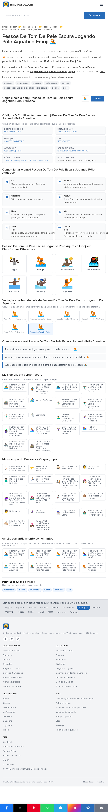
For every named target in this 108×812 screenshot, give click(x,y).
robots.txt (101, 782)
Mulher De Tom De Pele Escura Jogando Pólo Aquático (92, 554)
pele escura (51, 83)
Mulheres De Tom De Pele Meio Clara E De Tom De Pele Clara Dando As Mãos (14, 499)
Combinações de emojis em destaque (75, 698)
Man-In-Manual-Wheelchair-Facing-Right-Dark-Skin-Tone (66, 496)
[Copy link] (87, 808)
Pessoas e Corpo (30, 27)
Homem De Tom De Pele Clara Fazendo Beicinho (14, 479)
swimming (35, 590)
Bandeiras (8, 655)
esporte (37, 83)
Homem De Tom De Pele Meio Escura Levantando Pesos (93, 403)
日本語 (21, 612)
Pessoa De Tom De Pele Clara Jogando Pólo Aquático (40, 554)
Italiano (55, 607)
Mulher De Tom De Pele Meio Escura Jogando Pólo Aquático (40, 430)
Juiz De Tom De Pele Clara (66, 467)
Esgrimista (37, 415)
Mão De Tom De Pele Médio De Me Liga (93, 495)
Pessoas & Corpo (11, 650)
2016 (102, 71)
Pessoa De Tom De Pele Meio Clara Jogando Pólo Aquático (66, 566)
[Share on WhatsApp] (47, 808)
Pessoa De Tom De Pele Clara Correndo (40, 478)
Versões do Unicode (66, 712)
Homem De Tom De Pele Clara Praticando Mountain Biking (14, 402)
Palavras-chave (63, 703)
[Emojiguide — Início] (6, 626)
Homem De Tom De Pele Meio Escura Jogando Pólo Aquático (40, 566)
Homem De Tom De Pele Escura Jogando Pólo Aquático (14, 554)
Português (83, 607)
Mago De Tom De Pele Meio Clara (65, 512)
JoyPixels (7, 725)
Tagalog (74, 612)
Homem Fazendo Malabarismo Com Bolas (65, 417)
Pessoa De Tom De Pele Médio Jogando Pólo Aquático (92, 566)
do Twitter (7, 716)
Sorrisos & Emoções (13, 673)
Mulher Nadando (89, 428)
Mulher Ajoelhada (38, 511)
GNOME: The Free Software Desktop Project (24, 769)
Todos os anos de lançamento (71, 707)
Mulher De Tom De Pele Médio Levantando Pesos (66, 430)
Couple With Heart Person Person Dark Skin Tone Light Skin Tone (92, 481)
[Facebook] (5, 638)
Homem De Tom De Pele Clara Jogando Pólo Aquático (14, 566)
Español (20, 607)
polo (65, 88)
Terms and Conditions (13, 746)
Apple (6, 698)
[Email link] (101, 808)
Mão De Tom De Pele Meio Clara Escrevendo (14, 523)
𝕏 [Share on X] (20, 808)
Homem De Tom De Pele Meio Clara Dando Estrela (66, 402)
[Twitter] (11, 638)
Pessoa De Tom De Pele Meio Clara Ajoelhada (14, 468)
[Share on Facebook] (6, 808)
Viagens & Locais (11, 668)
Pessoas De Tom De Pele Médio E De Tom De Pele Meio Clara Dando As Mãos (67, 482)
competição (23, 83)
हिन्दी (50, 612)
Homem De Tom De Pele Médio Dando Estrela (14, 416)
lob (69, 590)
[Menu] (101, 5)
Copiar (97, 98)
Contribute (8, 742)
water (47, 590)
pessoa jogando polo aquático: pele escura (25, 88)
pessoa (65, 83)
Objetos (7, 659)
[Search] (94, 15)
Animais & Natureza (12, 677)
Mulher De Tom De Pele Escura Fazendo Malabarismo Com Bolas (14, 431)
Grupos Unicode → (12, 686)
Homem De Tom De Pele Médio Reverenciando (93, 512)
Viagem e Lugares (65, 668)
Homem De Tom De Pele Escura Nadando (66, 386)
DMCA (6, 760)
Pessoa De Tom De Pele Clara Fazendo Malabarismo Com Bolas (40, 389)
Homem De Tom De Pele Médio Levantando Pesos (93, 388)
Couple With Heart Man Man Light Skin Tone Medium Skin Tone (40, 498)
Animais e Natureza (65, 677)
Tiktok (6, 730)
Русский (96, 607)
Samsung (7, 721)
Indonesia (61, 612)
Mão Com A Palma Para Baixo (38, 468)
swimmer (59, 590)
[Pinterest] (17, 638)
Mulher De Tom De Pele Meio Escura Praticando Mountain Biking (40, 446)
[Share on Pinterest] (33, 808)
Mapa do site (88, 782)
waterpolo (9, 590)
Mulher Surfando (41, 400)
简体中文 (9, 612)
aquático (8, 83)
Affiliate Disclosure (12, 755)
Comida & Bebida (11, 682)
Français (44, 607)
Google (6, 703)
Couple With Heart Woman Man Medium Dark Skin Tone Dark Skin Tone (40, 525)
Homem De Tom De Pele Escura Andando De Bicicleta (14, 444)
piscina (55, 88)
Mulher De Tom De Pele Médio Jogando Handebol (92, 417)
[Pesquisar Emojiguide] (43, 15)
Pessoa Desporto (51, 27)
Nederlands (68, 607)
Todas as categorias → (66, 686)
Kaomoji (60, 725)
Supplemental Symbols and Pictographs (77, 160)
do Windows (9, 712)
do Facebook (9, 707)
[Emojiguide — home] (18, 5)
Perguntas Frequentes (67, 730)
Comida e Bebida (64, 682)
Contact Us (8, 764)
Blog (58, 721)
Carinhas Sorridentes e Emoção (71, 673)
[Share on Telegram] (61, 808)
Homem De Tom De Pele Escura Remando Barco (14, 386)
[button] (27, 131)
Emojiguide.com (9, 27)
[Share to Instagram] (74, 808)
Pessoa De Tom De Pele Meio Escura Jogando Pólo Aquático (66, 554)
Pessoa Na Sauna (90, 467)
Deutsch (32, 607)
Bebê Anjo (12, 511)
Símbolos (7, 664)
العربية (41, 612)
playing (22, 590)
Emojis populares (64, 716)
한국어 (31, 612)
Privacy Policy (9, 751)
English (8, 607)
